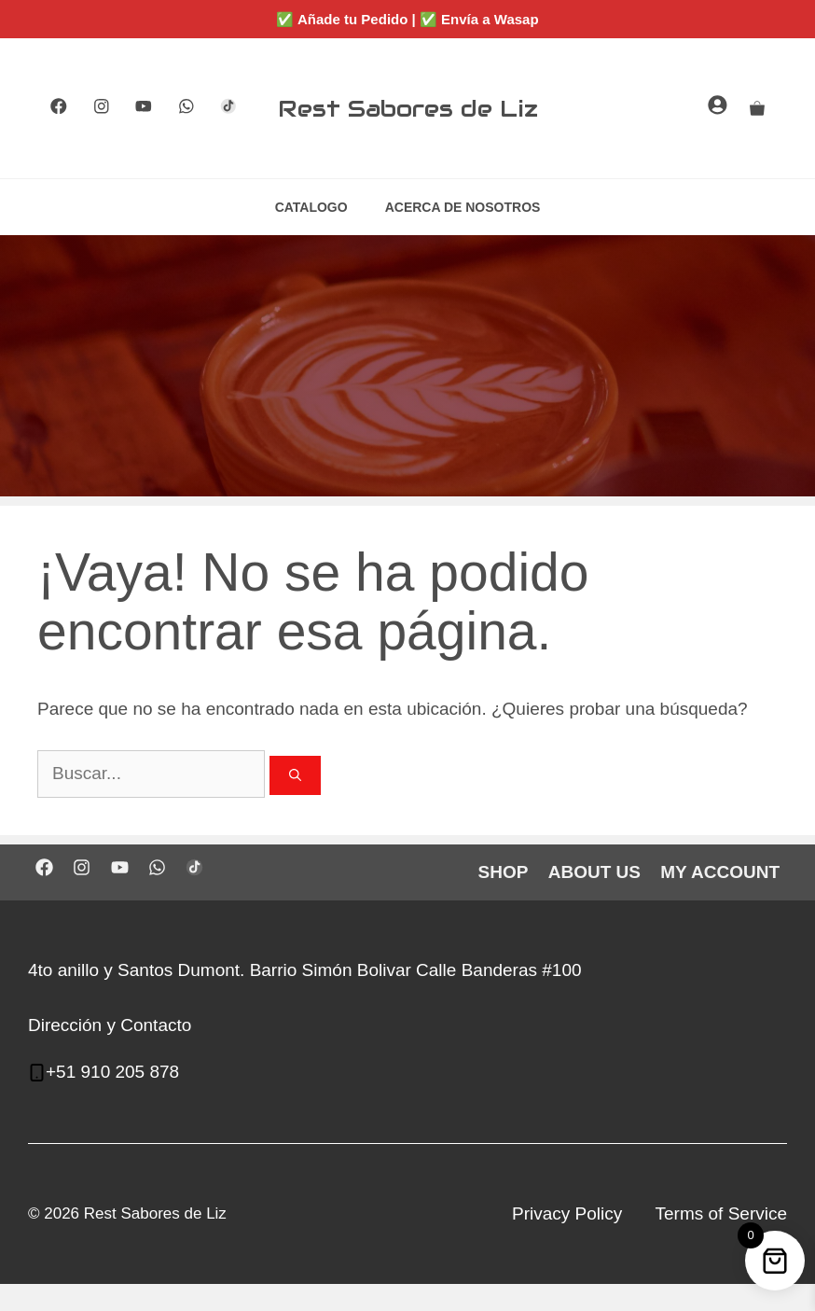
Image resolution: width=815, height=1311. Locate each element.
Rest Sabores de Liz (408, 108)
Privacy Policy (567, 1213)
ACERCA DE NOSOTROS (463, 207)
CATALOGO (311, 207)
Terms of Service (721, 1213)
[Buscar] (295, 775)
